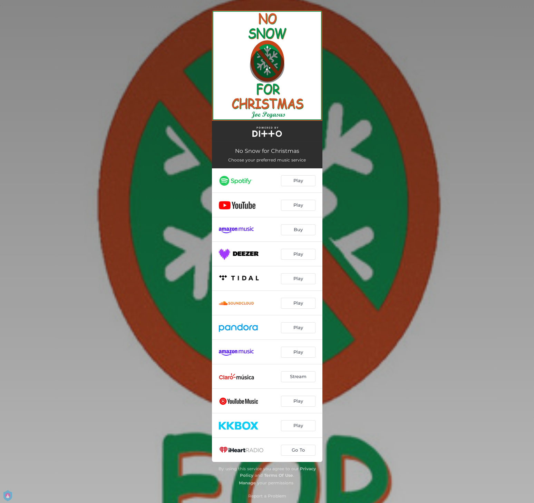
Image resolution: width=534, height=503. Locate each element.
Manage (247, 482)
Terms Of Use (278, 475)
